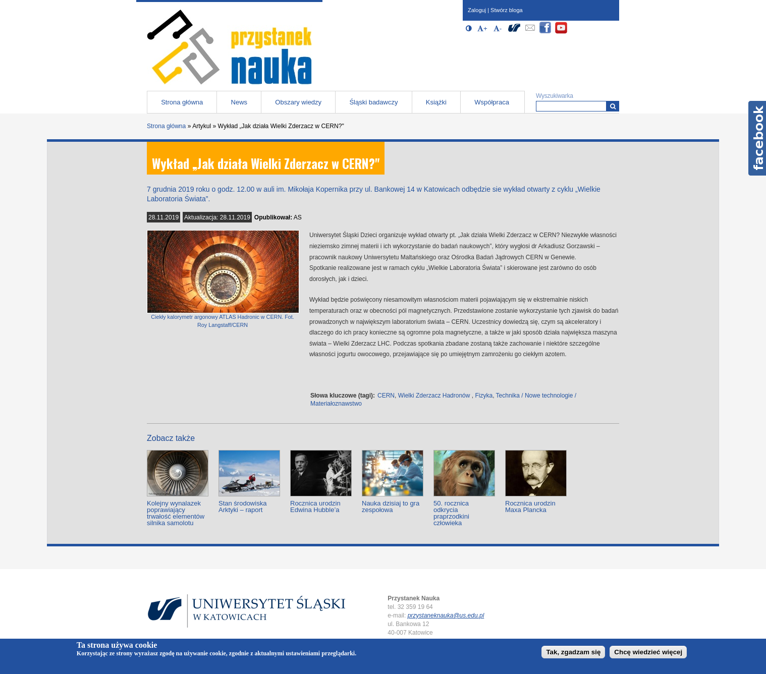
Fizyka (484, 395)
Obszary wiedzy (298, 102)
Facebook (757, 138)
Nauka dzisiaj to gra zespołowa (390, 506)
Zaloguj (477, 10)
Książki (436, 102)
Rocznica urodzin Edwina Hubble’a (315, 506)
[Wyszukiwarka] (613, 106)
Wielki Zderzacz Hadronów (434, 395)
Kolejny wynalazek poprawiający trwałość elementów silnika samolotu (175, 513)
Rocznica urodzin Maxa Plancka (530, 506)
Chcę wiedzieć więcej (648, 652)
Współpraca (491, 102)
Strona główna (182, 102)
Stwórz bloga (506, 10)
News (239, 102)
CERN (386, 395)
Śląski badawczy (373, 102)
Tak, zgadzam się (573, 652)
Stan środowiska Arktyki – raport (242, 506)
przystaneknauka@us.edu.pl (446, 615)
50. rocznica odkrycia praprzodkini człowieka (451, 513)
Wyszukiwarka (554, 95)
